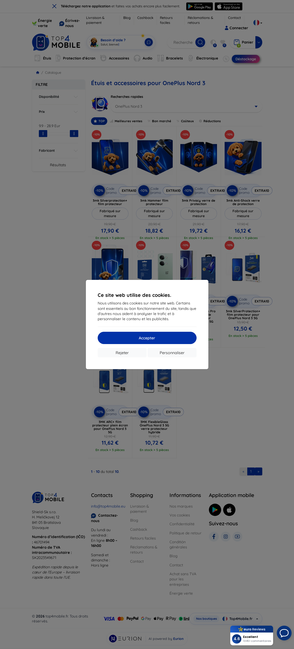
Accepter (147, 337)
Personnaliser (172, 352)
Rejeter (122, 352)
